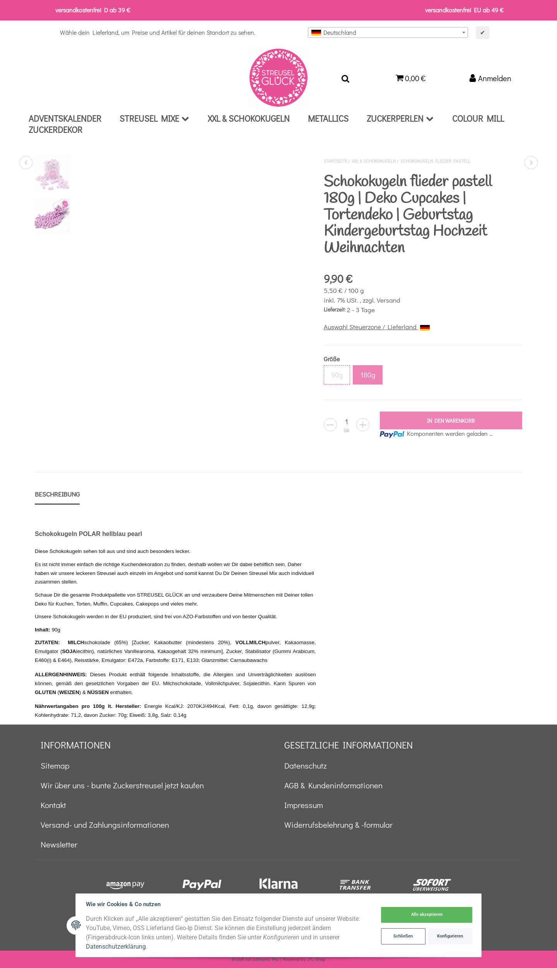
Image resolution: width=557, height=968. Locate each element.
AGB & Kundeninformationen (333, 785)
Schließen (402, 936)
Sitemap (55, 765)
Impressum (303, 805)
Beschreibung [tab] (57, 494)
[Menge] (346, 421)
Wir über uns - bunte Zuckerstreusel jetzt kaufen (122, 785)
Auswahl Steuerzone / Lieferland (377, 326)
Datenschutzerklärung (117, 946)
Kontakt (53, 805)
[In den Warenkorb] (451, 420)
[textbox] (388, 32)
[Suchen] (345, 77)
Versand (388, 300)
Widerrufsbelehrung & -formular (338, 824)
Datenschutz (305, 765)
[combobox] (388, 32)
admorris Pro (265, 959)
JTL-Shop (316, 959)
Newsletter (59, 844)
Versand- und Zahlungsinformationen (105, 824)
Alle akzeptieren (426, 914)
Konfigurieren (450, 936)
